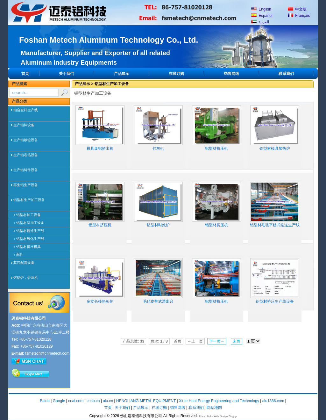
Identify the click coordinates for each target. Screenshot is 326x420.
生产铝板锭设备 (25, 140)
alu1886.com (273, 401)
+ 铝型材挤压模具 (27, 247)
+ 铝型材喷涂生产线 (28, 231)
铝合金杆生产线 (25, 110)
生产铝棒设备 (23, 125)
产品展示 (121, 73)
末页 (236, 341)
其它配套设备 (23, 262)
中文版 (297, 9)
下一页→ (216, 341)
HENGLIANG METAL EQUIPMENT (146, 401)
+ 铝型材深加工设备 (28, 223)
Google (59, 401)
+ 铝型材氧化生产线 (28, 239)
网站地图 (214, 407)
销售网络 (231, 73)
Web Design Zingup (225, 416)
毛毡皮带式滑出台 (158, 281)
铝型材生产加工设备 (29, 200)
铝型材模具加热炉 (274, 128)
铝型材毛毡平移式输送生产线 (275, 204)
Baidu (45, 401)
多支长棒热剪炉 (99, 281)
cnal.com (75, 401)
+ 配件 (18, 255)
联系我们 (286, 73)
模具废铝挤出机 (99, 128)
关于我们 (66, 73)
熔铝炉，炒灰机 (25, 277)
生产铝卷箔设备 (25, 155)
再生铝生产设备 (25, 185)
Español (262, 15)
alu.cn (108, 401)
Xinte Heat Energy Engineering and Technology (219, 401)
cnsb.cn (93, 401)
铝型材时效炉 (158, 204)
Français (299, 15)
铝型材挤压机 (216, 128)
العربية (260, 22)
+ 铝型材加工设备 (27, 215)
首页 (25, 73)
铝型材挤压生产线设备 (274, 281)
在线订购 (176, 73)
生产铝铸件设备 (25, 170)
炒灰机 (158, 128)
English (261, 9)
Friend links (206, 416)
